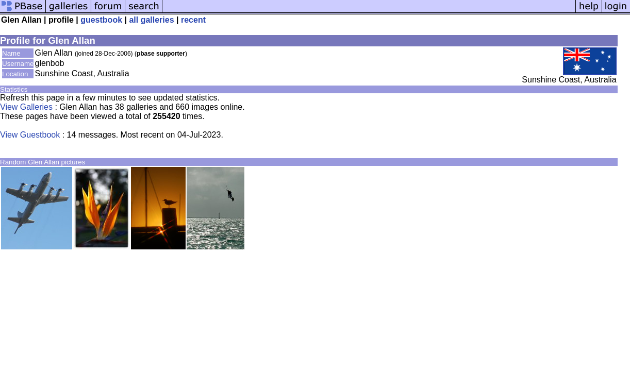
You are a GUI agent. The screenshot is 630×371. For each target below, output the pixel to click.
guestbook (101, 19)
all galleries (151, 19)
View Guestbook (30, 134)
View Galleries (26, 107)
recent (193, 19)
